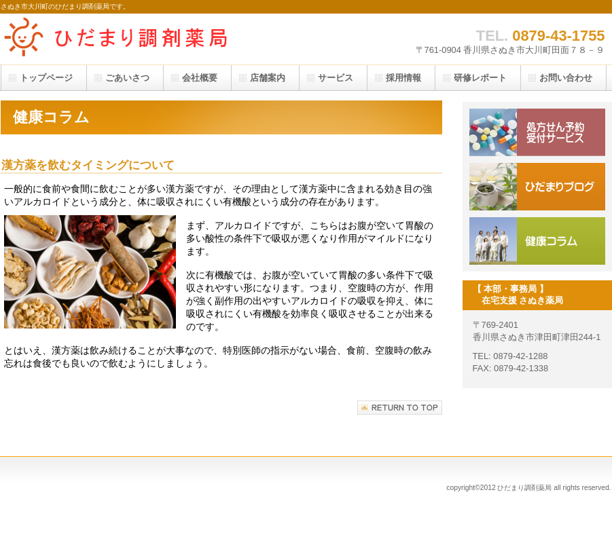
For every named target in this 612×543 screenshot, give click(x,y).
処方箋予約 (537, 132)
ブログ (537, 186)
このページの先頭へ (399, 407)
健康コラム (537, 241)
